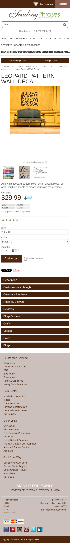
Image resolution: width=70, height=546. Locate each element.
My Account (9, 426)
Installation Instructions (15, 396)
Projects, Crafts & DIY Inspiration (20, 443)
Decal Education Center (15, 410)
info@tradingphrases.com (54, 509)
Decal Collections (26, 66)
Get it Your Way (12, 457)
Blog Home (9, 373)
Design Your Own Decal (15, 462)
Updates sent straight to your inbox (35, 490)
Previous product (17, 61)
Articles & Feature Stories (16, 447)
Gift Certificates (11, 429)
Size (3, 228)
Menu (7, 4)
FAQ (6, 370)
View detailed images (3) (36, 162)
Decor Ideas (36, 38)
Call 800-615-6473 (42, 31)
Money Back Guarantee (15, 384)
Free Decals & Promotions (17, 433)
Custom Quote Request (15, 466)
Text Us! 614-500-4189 (15, 366)
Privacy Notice (11, 377)
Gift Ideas (6, 45)
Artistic (46, 66)
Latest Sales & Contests (16, 440)
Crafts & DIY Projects (27, 45)
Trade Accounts (11, 403)
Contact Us (9, 363)
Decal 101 (50, 38)
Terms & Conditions (13, 380)
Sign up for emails (35, 486)
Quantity (5, 247)
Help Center (24, 31)
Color (4, 237)
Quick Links (10, 420)
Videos (7, 400)
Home (4, 38)
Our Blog (63, 38)
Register (62, 4)
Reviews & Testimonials (15, 407)
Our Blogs (9, 436)
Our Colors (9, 477)
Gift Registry (10, 414)
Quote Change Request (15, 470)
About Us (8, 451)
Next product (51, 61)
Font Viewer (9, 473)
